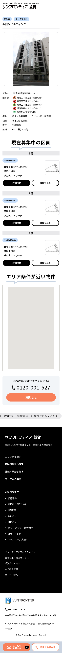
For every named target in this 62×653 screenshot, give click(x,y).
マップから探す (13, 479)
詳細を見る (45, 182)
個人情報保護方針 (46, 623)
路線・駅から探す (14, 471)
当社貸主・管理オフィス (17, 557)
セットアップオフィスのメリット (21, 552)
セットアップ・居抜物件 (20, 527)
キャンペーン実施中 (18, 539)
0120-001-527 (33, 387)
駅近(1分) (13, 516)
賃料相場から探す (14, 464)
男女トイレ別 (14, 533)
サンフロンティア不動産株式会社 (20, 623)
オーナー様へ (11, 574)
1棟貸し (12, 522)
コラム (8, 580)
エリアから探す (13, 456)
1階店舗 (12, 510)
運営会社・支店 (12, 563)
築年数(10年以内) (17, 504)
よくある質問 (11, 569)
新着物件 (12, 498)
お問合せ (16, 182)
